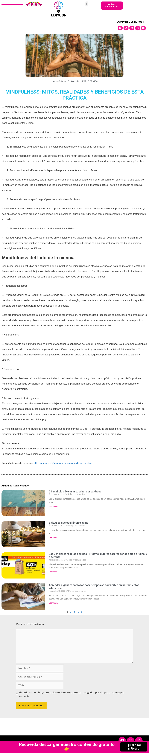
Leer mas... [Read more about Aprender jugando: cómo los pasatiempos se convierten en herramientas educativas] (53, 603)
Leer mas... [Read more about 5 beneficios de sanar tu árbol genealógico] (53, 506)
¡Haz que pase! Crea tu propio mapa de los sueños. (63, 463)
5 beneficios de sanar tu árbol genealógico (75, 491)
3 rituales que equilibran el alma (68, 522)
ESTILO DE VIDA (89, 81)
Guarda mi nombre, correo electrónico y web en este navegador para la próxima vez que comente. (71, 694)
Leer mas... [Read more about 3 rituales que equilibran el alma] (53, 537)
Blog (79, 81)
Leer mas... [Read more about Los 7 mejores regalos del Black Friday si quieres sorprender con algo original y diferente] (53, 572)
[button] (86, 3)
